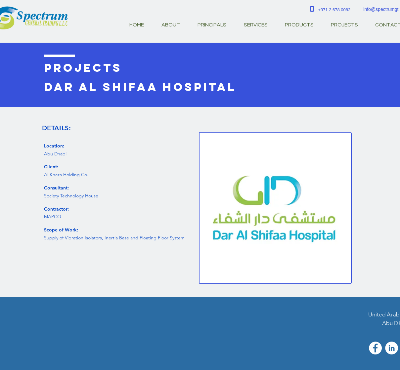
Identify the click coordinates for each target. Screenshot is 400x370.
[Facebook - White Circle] (375, 348)
